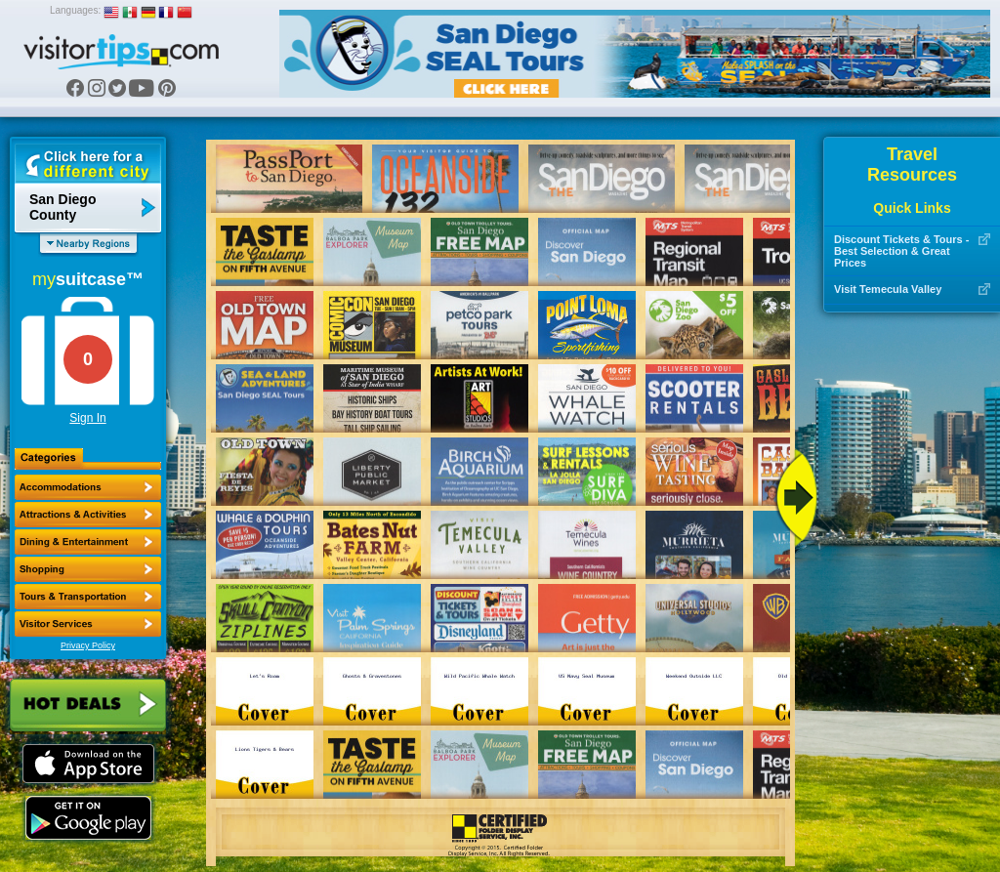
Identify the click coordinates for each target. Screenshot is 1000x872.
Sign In (87, 418)
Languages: (75, 10)
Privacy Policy (88, 645)
